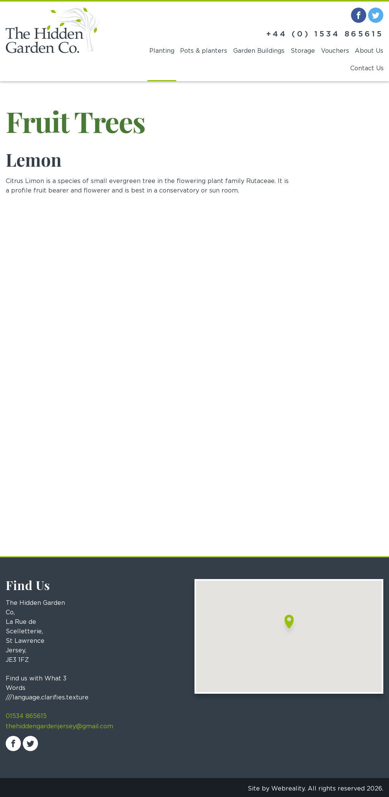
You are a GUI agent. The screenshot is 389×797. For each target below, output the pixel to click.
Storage (303, 51)
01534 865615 (26, 716)
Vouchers (335, 51)
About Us (369, 51)
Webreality (288, 789)
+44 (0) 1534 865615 (324, 34)
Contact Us (367, 68)
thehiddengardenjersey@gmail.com (59, 726)
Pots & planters (203, 51)
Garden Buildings (259, 51)
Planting (161, 51)
